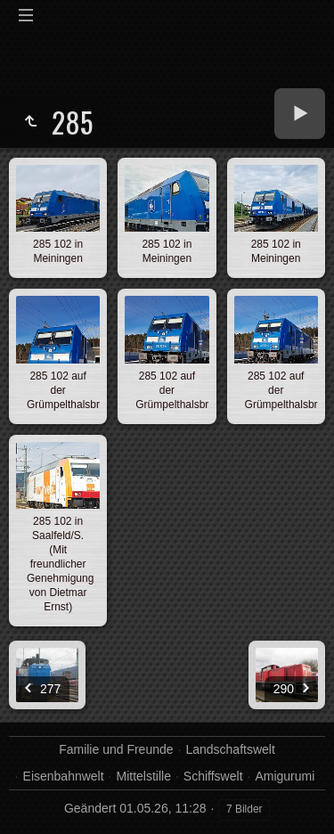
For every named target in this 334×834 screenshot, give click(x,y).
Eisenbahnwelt (63, 776)
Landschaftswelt (229, 749)
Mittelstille (144, 776)
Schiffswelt (213, 776)
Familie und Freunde (116, 749)
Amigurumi (284, 776)
